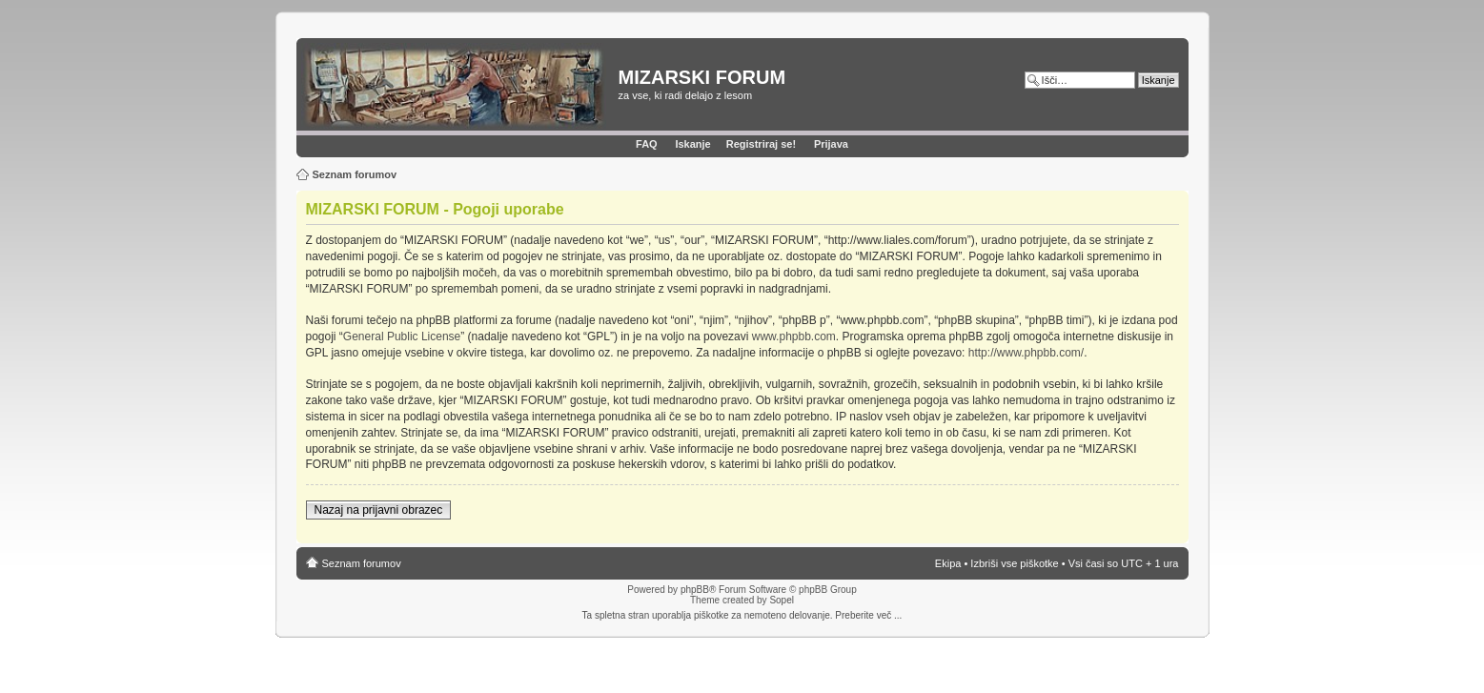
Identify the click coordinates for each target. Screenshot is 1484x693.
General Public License (401, 336)
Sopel (781, 600)
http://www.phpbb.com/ (1026, 352)
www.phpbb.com (794, 336)
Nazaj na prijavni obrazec (379, 510)
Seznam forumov (355, 174)
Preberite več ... (868, 615)
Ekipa (948, 563)
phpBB (695, 589)
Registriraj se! (761, 144)
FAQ (647, 144)
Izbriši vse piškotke (1015, 563)
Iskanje (692, 144)
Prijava (831, 144)
